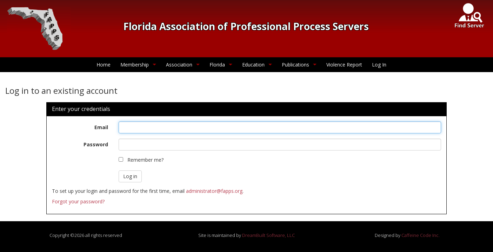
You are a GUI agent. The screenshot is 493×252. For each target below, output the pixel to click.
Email (101, 127)
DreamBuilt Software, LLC (268, 235)
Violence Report (344, 64)
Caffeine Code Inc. (420, 235)
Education (253, 64)
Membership (134, 64)
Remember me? (145, 159)
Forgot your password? (78, 201)
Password (96, 144)
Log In (379, 64)
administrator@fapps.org (214, 191)
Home (103, 64)
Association (179, 64)
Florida (217, 64)
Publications (295, 64)
